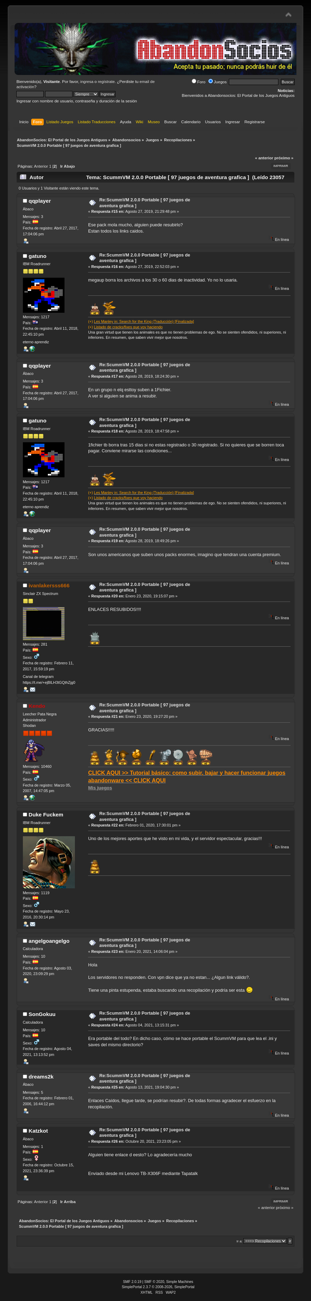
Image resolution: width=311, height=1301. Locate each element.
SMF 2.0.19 (132, 1282)
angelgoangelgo (49, 941)
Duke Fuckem (46, 814)
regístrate (106, 81)
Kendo (37, 706)
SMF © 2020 (154, 1282)
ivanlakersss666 (49, 585)
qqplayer (40, 201)
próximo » (283, 158)
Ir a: (239, 1241)
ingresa (87, 81)
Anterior (41, 166)
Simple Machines (179, 1282)
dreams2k (41, 1077)
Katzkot (38, 1131)
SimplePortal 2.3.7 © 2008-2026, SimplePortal (158, 1287)
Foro (199, 82)
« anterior (264, 158)
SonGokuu (42, 1014)
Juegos (217, 82)
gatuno (37, 256)
